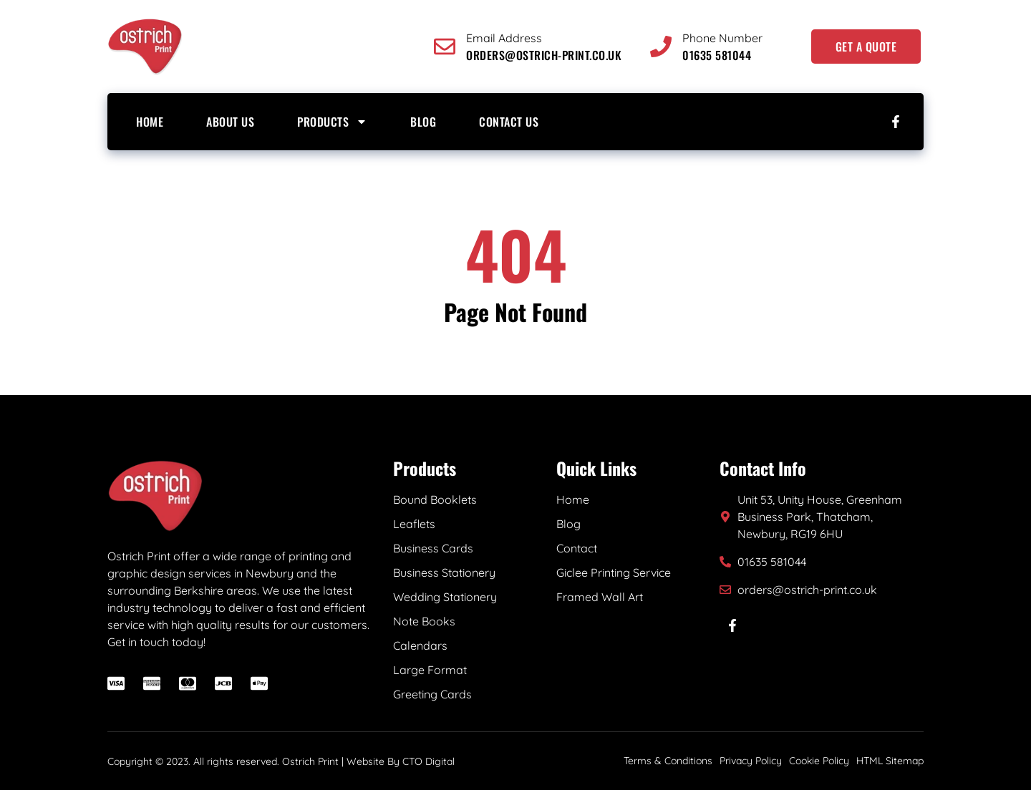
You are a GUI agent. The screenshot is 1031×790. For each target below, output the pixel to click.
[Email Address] (444, 46)
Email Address (504, 38)
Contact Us (508, 121)
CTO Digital (428, 761)
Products (332, 122)
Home (149, 121)
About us (230, 121)
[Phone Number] (661, 46)
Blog (423, 121)
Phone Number (722, 38)
